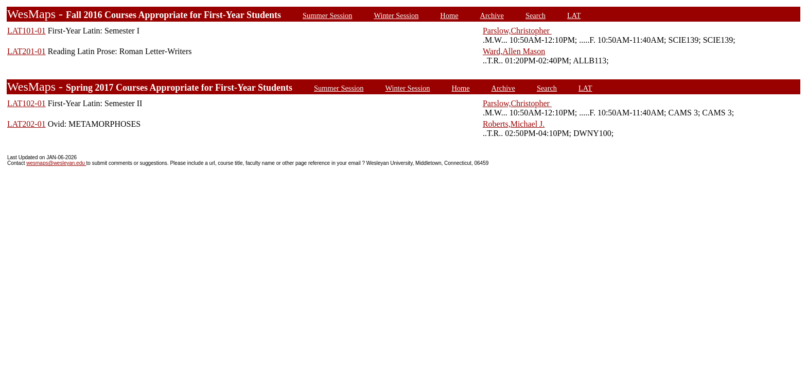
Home (449, 15)
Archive (492, 15)
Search (535, 15)
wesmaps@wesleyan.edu (56, 163)
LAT (574, 15)
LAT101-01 (26, 30)
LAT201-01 (26, 51)
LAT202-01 (26, 124)
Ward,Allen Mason (514, 51)
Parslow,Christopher (517, 30)
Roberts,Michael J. (514, 124)
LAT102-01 (26, 103)
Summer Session (327, 15)
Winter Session (396, 15)
